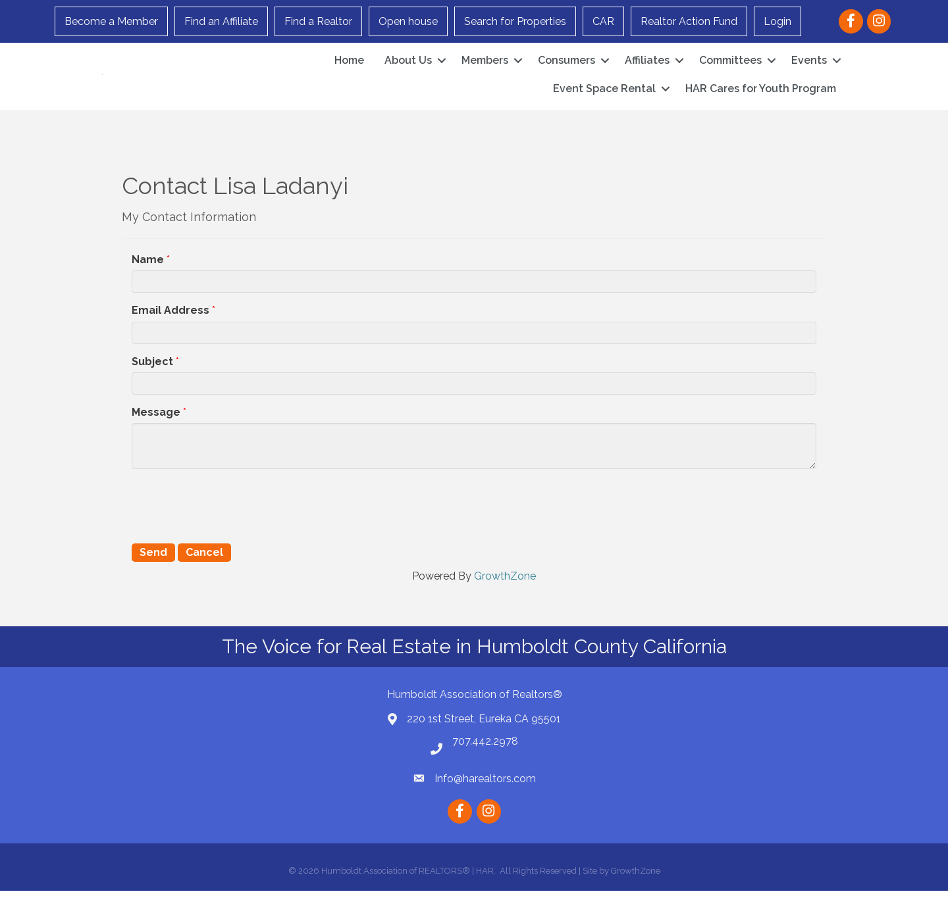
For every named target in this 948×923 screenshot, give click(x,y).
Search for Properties (515, 21)
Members (484, 76)
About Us (408, 76)
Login (777, 21)
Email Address (170, 342)
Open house (408, 21)
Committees (730, 76)
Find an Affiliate (221, 21)
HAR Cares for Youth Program (760, 105)
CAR (603, 21)
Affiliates (647, 76)
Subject (152, 393)
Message (156, 444)
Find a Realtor (318, 21)
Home (349, 76)
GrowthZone (505, 608)
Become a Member (111, 21)
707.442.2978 (485, 773)
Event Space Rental (604, 105)
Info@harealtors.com (485, 811)
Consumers (566, 76)
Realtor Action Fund (689, 21)
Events (809, 76)
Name (148, 292)
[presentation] (232, 536)
